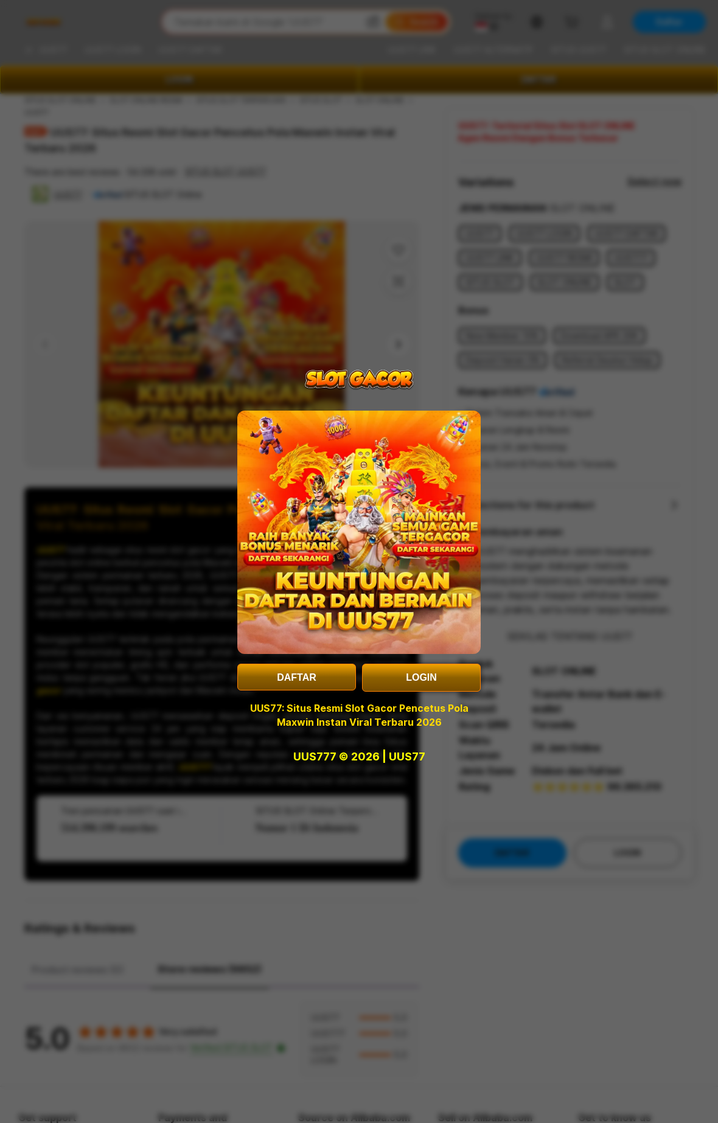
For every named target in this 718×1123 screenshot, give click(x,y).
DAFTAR (296, 677)
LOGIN (421, 677)
